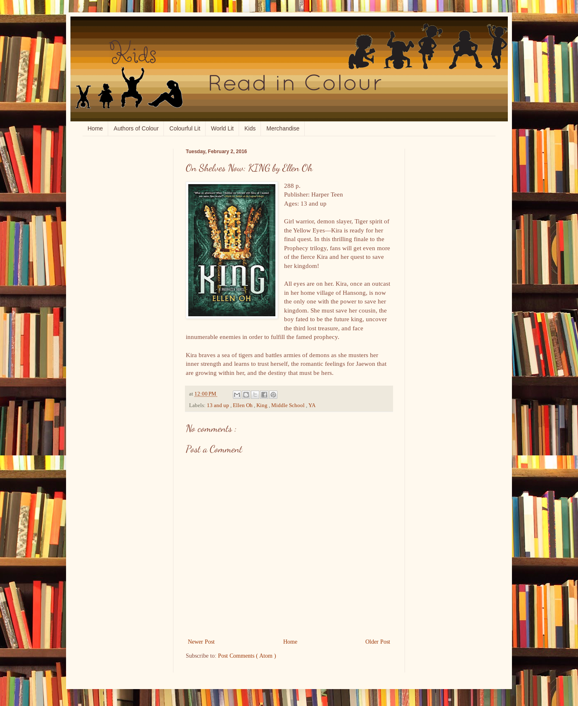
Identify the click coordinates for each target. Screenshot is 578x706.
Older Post (377, 641)
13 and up (218, 405)
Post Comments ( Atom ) (247, 655)
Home (95, 128)
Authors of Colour (136, 128)
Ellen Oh (243, 405)
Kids (250, 128)
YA (311, 405)
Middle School (288, 405)
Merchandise (282, 128)
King (262, 405)
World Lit (222, 128)
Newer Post (201, 641)
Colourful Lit (184, 128)
